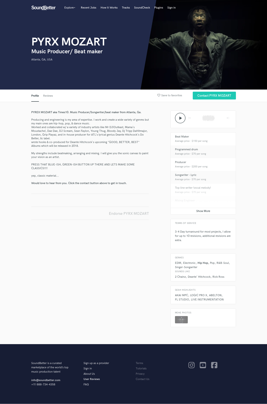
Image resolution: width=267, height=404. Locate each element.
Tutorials (141, 368)
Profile (35, 96)
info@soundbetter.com (45, 380)
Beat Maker (182, 137)
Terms (139, 363)
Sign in (171, 7)
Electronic (189, 263)
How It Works (109, 7)
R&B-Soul (223, 263)
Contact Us (142, 379)
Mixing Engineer (185, 201)
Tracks (126, 7)
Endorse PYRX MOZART (129, 213)
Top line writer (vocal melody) (193, 188)
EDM (178, 263)
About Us (89, 374)
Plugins (158, 7)
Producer (180, 162)
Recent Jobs (88, 7)
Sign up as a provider (96, 363)
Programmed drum (186, 149)
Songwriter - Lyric (185, 175)
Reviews (48, 96)
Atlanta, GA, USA (41, 59)
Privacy (140, 374)
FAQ (86, 384)
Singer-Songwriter (186, 267)
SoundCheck (142, 7)
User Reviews (91, 379)
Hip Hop (203, 263)
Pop (212, 263)
